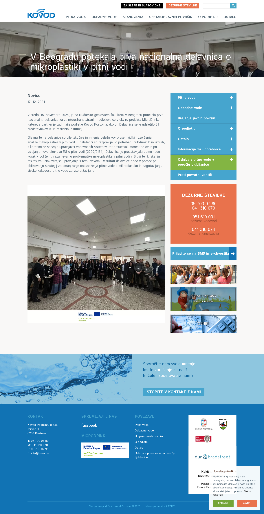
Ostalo (229, 17)
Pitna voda (76, 17)
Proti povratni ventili (195, 174)
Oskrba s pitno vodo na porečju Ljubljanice (155, 455)
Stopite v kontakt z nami (174, 392)
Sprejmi (223, 503)
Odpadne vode (104, 17)
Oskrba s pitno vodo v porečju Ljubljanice (196, 162)
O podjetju (208, 17)
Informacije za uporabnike (199, 149)
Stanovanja (133, 17)
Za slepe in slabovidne (141, 5)
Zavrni (247, 503)
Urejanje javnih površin (170, 17)
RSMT (171, 506)
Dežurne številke (182, 5)
